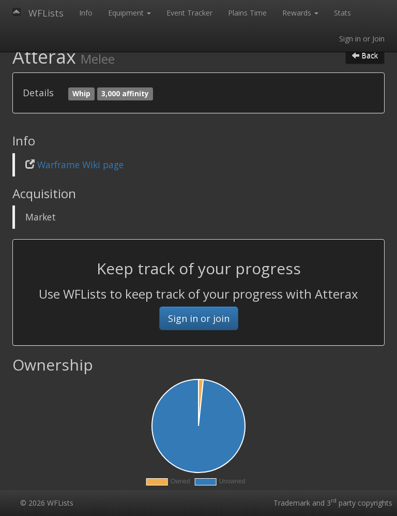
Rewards (300, 13)
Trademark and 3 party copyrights (332, 503)
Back (365, 55)
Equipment (129, 13)
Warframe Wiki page (80, 164)
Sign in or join (199, 318)
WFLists (46, 13)
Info (86, 13)
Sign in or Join (362, 38)
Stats (342, 13)
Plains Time (247, 13)
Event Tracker (189, 13)
